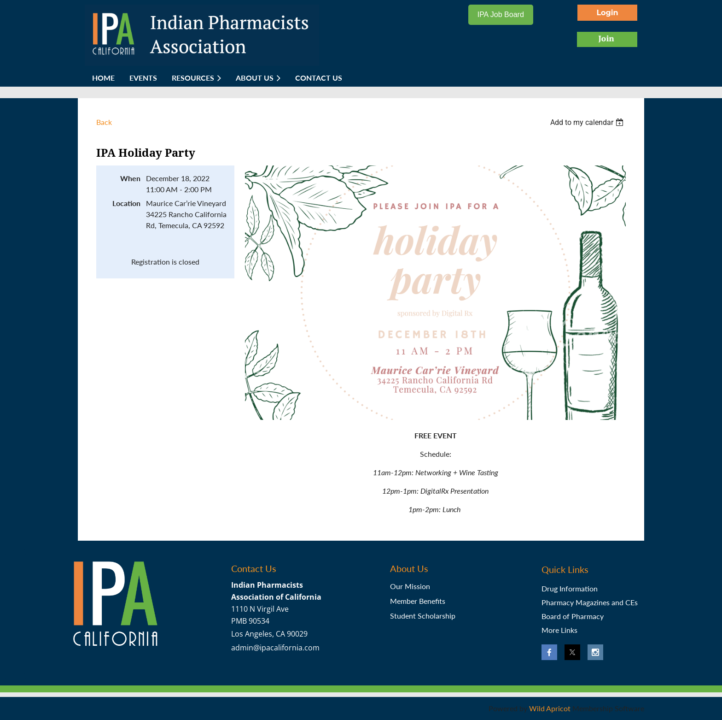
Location (126, 203)
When (130, 178)
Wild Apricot (550, 708)
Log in (607, 13)
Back (104, 122)
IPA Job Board (500, 14)
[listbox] (588, 122)
